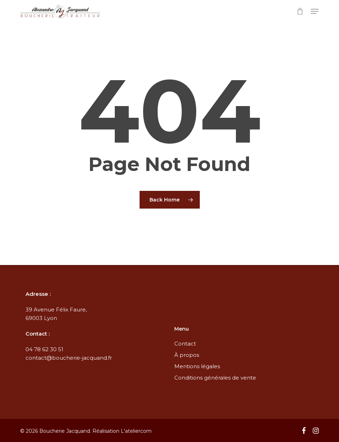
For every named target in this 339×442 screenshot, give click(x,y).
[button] (314, 11)
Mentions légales (197, 366)
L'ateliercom (136, 431)
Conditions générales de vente (215, 377)
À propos (186, 355)
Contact (185, 343)
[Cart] (300, 11)
